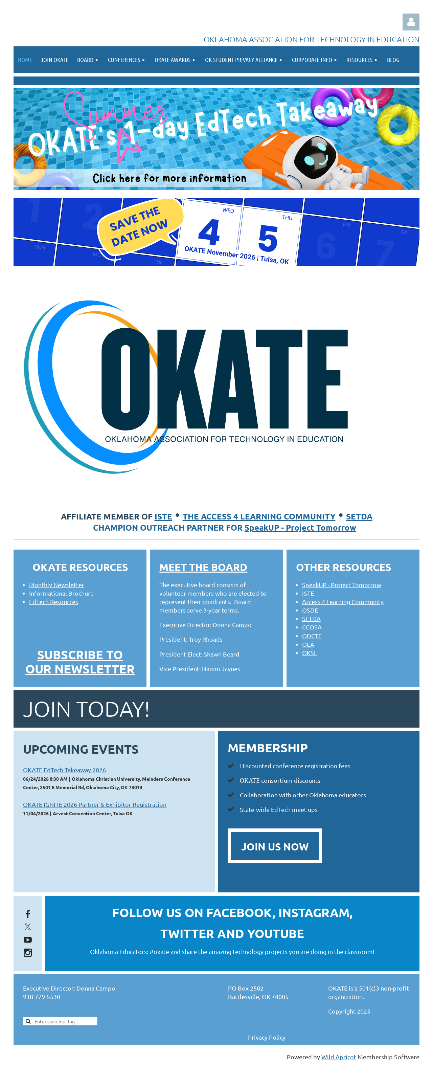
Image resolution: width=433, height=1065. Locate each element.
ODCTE (312, 635)
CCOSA (312, 626)
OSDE (310, 610)
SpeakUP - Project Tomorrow (300, 527)
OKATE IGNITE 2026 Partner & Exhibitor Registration (94, 804)
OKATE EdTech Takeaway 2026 (64, 769)
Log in (411, 22)
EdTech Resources (53, 601)
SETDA (359, 516)
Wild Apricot (338, 1056)
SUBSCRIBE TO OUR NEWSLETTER (80, 661)
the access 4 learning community (259, 516)
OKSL (309, 652)
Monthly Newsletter (56, 584)
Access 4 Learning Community (343, 601)
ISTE (163, 516)
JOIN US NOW (275, 846)
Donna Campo (95, 988)
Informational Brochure (61, 593)
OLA (308, 644)
